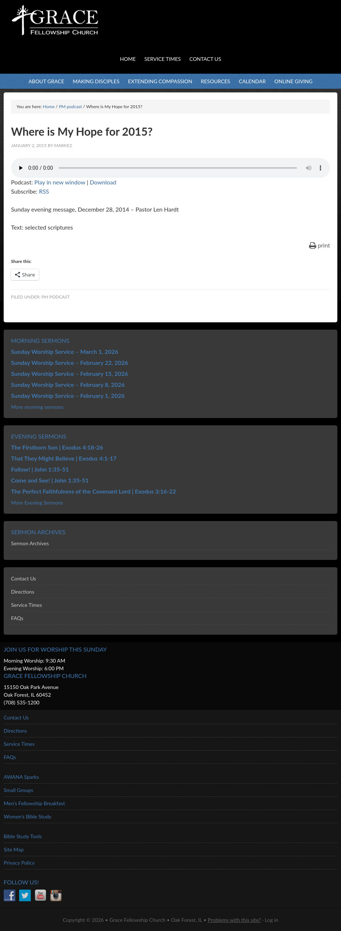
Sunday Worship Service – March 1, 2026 (64, 351)
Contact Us (23, 578)
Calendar (252, 81)
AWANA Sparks (21, 777)
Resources (215, 81)
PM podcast (55, 297)
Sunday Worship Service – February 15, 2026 (69, 373)
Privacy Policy (19, 862)
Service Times (26, 605)
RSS (44, 191)
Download (103, 182)
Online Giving (294, 81)
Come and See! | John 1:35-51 (50, 480)
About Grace (46, 81)
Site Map (13, 849)
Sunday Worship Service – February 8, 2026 (67, 384)
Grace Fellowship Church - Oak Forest (73, 29)
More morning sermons (37, 407)
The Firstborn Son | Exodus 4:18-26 (57, 447)
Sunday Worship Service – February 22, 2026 (69, 362)
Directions (22, 592)
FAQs (17, 618)
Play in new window (60, 182)
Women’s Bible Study (27, 816)
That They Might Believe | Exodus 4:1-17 (63, 458)
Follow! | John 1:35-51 (40, 469)
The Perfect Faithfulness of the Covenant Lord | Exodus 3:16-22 (93, 491)
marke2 (63, 145)
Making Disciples (96, 81)
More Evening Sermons (37, 502)
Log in (271, 920)
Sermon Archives (30, 543)
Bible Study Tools (23, 836)
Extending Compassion (160, 81)
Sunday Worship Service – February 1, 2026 (67, 395)
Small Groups (18, 790)
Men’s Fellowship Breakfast (34, 803)
